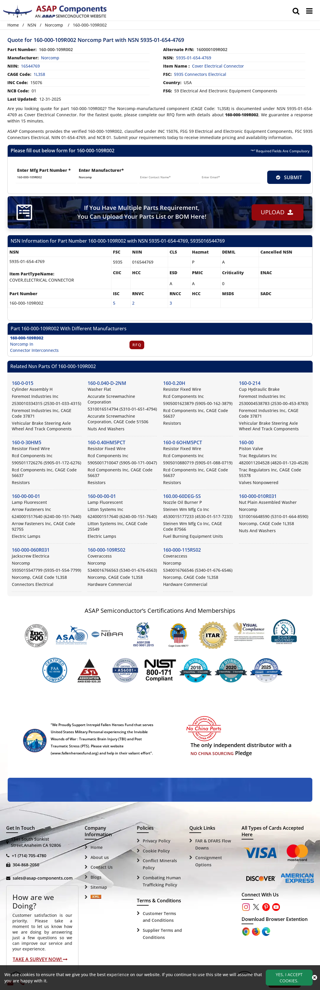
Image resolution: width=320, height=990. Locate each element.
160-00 (246, 442)
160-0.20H (174, 383)
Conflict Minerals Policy (160, 864)
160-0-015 (22, 383)
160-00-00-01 (26, 496)
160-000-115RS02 (182, 550)
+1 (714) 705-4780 (29, 855)
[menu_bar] (309, 10)
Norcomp (54, 25)
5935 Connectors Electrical (200, 74)
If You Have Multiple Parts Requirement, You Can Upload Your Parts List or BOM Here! (141, 212)
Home (13, 25)
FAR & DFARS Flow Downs (213, 844)
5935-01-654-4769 (193, 58)
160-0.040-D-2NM (107, 383)
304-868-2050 (26, 865)
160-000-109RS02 (106, 550)
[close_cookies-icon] (314, 977)
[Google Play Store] (257, 931)
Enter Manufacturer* (101, 170)
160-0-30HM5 (26, 442)
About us (100, 857)
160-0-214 (249, 383)
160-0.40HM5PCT (106, 442)
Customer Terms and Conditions (159, 917)
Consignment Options (208, 861)
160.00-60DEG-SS (182, 496)
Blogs (96, 877)
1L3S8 (39, 74)
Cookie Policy (156, 851)
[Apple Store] (247, 931)
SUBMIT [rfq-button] (289, 177)
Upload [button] (276, 212)
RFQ (137, 344)
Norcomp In (21, 344)
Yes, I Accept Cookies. (289, 978)
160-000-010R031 (258, 496)
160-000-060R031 (31, 550)
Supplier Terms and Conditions (162, 933)
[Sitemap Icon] (96, 897)
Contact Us (102, 867)
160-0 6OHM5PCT (182, 442)
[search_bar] (296, 10)
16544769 (30, 66)
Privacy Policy (156, 841)
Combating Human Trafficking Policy (162, 881)
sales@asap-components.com (43, 878)
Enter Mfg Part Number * (44, 170)
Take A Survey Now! (40, 959)
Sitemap (99, 887)
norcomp (50, 58)
